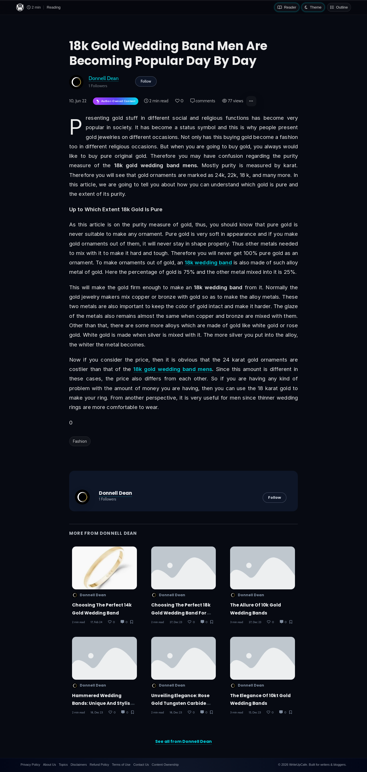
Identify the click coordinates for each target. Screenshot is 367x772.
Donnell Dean (104, 78)
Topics (63, 764)
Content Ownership (165, 764)
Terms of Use (121, 764)
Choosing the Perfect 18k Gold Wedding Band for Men (181, 613)
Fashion (80, 441)
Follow (146, 81)
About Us (49, 764)
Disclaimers (79, 764)
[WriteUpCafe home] (20, 7)
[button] (251, 101)
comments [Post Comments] (202, 100)
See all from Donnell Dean (183, 741)
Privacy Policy (30, 764)
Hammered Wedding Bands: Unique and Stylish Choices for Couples (102, 703)
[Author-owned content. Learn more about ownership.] (115, 101)
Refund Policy (99, 764)
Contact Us (141, 764)
